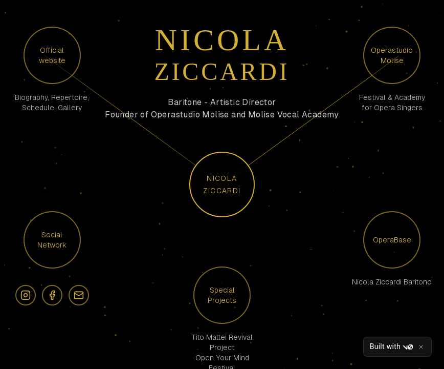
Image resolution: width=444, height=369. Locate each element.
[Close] (421, 347)
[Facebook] (52, 295)
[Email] (79, 295)
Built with (391, 347)
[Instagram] (25, 295)
